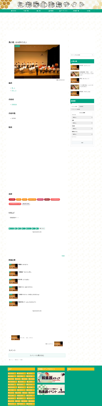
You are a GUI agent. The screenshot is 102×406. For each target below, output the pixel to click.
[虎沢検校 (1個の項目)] (23, 384)
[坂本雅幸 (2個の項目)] (31, 370)
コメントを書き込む (37, 333)
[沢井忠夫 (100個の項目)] (30, 351)
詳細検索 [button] (81, 106)
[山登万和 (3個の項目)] (11, 370)
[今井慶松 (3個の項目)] (12, 368)
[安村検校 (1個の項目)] (12, 395)
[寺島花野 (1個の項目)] (12, 401)
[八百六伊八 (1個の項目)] (30, 398)
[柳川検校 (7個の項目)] (24, 356)
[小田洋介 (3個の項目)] (21, 368)
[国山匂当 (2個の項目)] (12, 381)
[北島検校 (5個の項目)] (22, 359)
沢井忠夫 (14, 104)
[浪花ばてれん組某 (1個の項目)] (13, 384)
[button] (92, 55)
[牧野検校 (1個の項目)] (21, 387)
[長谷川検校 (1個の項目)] (13, 390)
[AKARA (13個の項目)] (18, 356)
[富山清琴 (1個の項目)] (21, 392)
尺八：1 (14, 90)
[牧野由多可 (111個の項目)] (21, 351)
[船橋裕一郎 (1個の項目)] (30, 387)
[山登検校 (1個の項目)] (31, 384)
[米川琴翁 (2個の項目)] (30, 373)
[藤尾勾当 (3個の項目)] (22, 365)
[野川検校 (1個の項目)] (12, 392)
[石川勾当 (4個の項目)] (30, 362)
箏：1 (13, 88)
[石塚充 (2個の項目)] (18, 379)
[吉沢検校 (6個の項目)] (31, 356)
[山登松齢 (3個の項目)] (30, 365)
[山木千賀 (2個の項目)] (11, 379)
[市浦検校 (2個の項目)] (21, 381)
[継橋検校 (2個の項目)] (24, 379)
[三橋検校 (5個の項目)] (30, 359)
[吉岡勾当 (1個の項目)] (22, 390)
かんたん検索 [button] (74, 106)
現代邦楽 (11, 228)
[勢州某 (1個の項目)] (31, 390)
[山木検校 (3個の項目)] (18, 370)
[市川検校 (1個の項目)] (12, 398)
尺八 (33, 228)
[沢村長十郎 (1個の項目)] (30, 401)
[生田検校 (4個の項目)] (12, 362)
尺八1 (23, 228)
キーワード (74, 136)
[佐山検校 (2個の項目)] (12, 373)
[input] (82, 55)
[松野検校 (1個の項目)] (30, 381)
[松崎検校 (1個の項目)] (21, 401)
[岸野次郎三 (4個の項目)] (12, 365)
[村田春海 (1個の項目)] (21, 395)
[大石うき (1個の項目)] (30, 395)
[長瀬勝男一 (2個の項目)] (21, 376)
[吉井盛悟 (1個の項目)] (21, 398)
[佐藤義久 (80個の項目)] (12, 354)
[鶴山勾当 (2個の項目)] (30, 376)
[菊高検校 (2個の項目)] (31, 379)
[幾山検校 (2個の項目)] (21, 373)
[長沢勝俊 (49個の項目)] (21, 354)
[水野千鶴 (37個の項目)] (30, 354)
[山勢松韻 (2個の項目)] (12, 376)
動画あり (28, 228)
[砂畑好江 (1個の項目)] (30, 392)
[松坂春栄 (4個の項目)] (21, 362)
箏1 (19, 228)
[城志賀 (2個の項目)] (25, 370)
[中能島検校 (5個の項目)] (12, 359)
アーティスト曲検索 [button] (76, 109)
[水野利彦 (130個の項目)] (12, 351)
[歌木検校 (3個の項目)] (30, 368)
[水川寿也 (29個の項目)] (11, 356)
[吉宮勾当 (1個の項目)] (12, 387)
